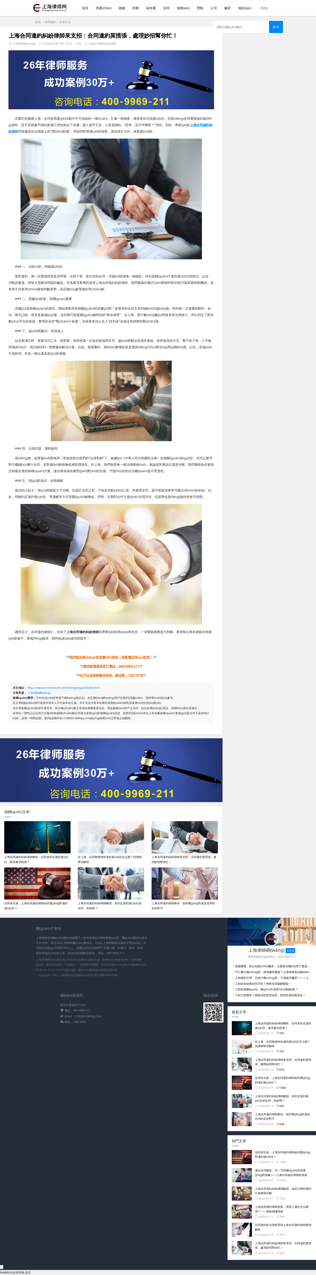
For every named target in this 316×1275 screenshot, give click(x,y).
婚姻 (122, 8)
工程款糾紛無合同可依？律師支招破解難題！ (263, 984)
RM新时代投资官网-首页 (15, 1272)
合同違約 (50, 22)
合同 (166, 8)
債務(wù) (183, 8)
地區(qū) (244, 8)
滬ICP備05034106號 (105, 975)
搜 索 (276, 27)
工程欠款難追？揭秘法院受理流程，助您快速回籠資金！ (270, 995)
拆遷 (151, 8)
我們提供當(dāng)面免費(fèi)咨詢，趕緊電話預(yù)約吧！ (111, 657)
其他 (264, 8)
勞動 (200, 8)
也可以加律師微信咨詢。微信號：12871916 (111, 675)
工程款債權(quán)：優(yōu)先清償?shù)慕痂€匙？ (266, 989)
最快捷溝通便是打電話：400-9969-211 (111, 666)
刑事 (135, 8)
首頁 (85, 8)
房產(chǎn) (103, 8)
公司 (214, 8)
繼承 (227, 8)
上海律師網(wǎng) (39, 693)
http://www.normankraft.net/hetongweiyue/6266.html (63, 688)
